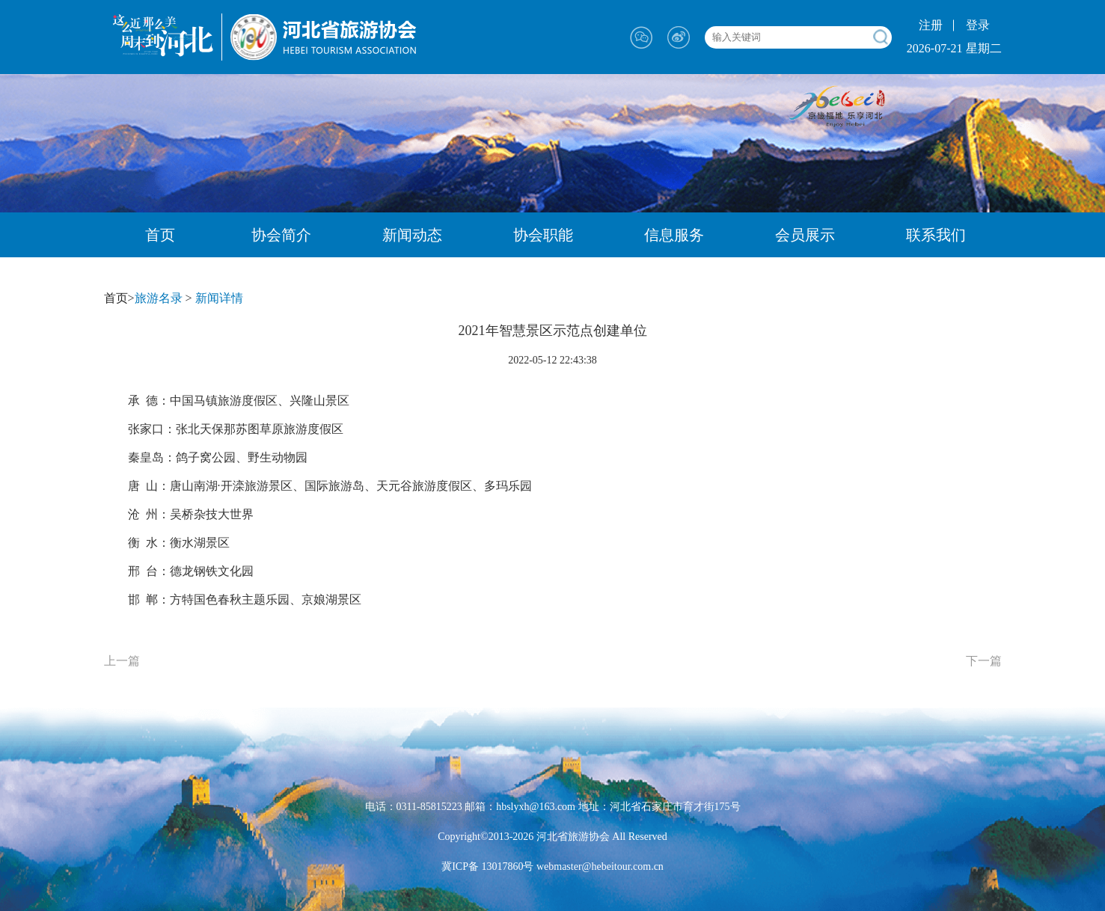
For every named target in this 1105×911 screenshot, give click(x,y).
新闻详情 (219, 298)
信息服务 (674, 235)
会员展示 (805, 235)
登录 (978, 25)
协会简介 (281, 235)
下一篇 (984, 660)
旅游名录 (159, 298)
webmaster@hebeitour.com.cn (598, 866)
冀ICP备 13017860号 (487, 866)
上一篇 (122, 660)
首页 (160, 235)
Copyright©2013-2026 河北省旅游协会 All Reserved (552, 836)
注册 (931, 25)
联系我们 (936, 235)
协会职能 (543, 235)
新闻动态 (412, 235)
